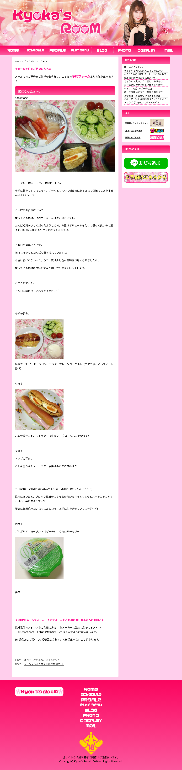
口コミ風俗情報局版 (133, 130)
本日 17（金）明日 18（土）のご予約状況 (145, 74)
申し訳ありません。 (134, 67)
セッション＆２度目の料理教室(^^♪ (44, 664)
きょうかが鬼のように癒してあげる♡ (143, 81)
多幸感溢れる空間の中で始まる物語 (142, 95)
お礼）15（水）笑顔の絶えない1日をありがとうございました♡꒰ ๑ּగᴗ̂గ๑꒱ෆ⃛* (145, 101)
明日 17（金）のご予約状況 (138, 88)
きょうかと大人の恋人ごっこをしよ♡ (143, 70)
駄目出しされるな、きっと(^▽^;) (42, 659)
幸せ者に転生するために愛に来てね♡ (143, 85)
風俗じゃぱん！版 (132, 137)
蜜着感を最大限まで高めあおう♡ (141, 77)
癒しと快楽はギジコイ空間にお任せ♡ (143, 92)
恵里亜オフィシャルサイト (136, 123)
